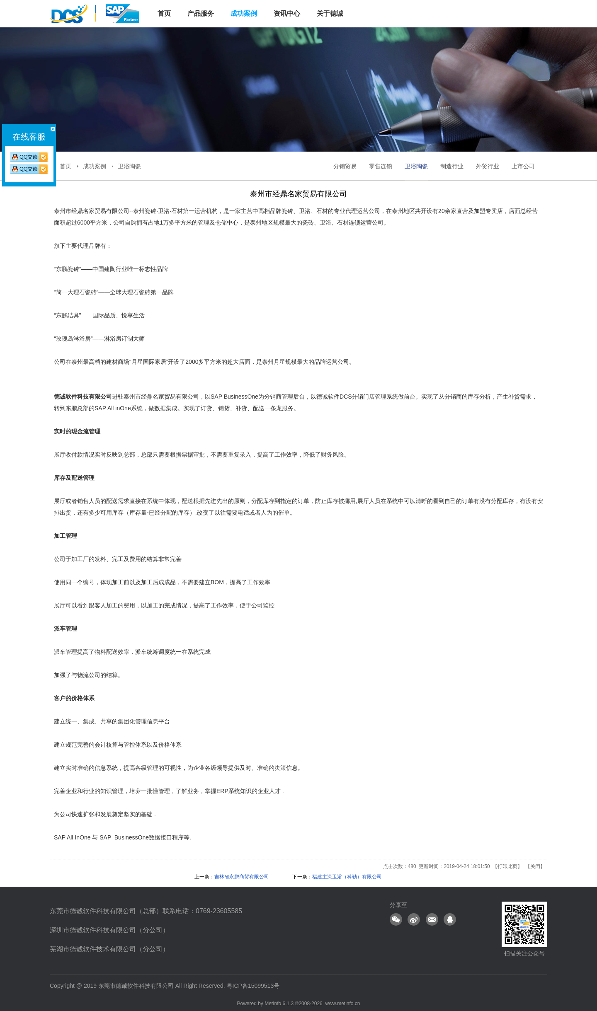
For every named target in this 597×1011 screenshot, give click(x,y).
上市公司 (523, 166)
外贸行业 (487, 166)
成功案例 (244, 13)
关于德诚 (330, 13)
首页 (65, 166)
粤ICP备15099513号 (253, 985)
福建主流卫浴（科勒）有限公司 (347, 877)
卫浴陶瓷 (129, 166)
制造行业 (452, 166)
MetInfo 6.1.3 (279, 1003)
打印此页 (507, 866)
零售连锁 (380, 166)
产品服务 (200, 13)
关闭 (535, 866)
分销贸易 (345, 166)
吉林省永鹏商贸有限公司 (241, 877)
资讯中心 (287, 13)
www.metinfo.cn (342, 1003)
